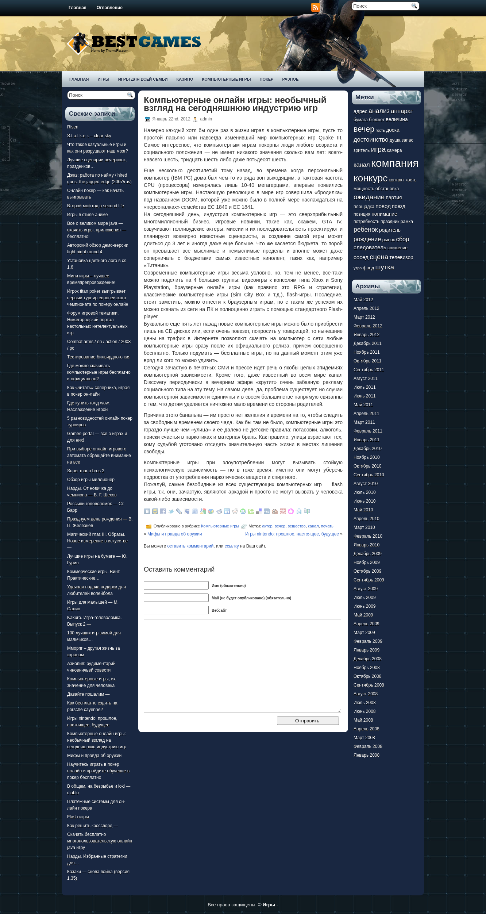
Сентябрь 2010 (369, 474)
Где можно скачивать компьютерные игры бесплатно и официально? (99, 372)
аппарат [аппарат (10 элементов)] (402, 111)
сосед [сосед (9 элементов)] (361, 257)
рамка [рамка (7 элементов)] (407, 221)
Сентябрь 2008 (369, 685)
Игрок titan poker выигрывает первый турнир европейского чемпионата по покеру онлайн (97, 298)
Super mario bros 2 (85, 470)
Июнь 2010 (365, 501)
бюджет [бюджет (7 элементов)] (377, 119)
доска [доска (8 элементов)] (392, 130)
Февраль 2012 (368, 326)
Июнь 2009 (365, 606)
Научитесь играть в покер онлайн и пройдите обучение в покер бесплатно (98, 771)
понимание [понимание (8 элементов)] (384, 214)
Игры (103, 79)
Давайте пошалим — (88, 694)
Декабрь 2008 (368, 658)
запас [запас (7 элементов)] (407, 140)
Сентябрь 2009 (369, 580)
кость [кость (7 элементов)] (410, 180)
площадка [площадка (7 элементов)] (364, 206)
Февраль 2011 (368, 431)
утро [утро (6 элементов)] (358, 268)
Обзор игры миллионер (91, 479)
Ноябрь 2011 (367, 352)
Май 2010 (363, 509)
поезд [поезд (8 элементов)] (398, 206)
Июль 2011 (365, 387)
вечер (280, 526)
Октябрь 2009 (368, 571)
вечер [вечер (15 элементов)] (364, 129)
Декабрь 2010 (368, 448)
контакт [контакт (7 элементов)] (396, 180)
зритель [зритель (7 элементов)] (362, 150)
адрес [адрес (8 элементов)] (360, 111)
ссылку (232, 546)
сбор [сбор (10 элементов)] (402, 239)
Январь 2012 (366, 334)
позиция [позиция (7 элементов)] (362, 214)
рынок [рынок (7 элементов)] (388, 239)
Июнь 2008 (365, 711)
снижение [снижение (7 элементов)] (397, 247)
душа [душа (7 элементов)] (395, 140)
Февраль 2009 (368, 641)
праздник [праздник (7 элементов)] (390, 221)
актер (267, 526)
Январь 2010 (366, 545)
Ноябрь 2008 (367, 667)
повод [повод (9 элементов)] (383, 206)
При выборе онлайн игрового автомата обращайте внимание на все (99, 455)
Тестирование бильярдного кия (99, 357)
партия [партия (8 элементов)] (394, 197)
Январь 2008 (366, 755)
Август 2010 (366, 483)
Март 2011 (364, 422)
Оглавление (110, 7)
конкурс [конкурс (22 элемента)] (370, 178)
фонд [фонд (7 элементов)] (368, 267)
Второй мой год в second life (95, 205)
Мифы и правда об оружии (94, 755)
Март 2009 (364, 632)
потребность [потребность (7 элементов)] (366, 221)
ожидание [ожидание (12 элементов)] (369, 197)
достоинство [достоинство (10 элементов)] (371, 139)
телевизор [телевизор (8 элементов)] (401, 257)
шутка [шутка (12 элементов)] (384, 267)
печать (327, 526)
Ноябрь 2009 (367, 562)
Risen (72, 127)
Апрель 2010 (366, 518)
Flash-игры (78, 816)
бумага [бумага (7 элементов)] (361, 119)
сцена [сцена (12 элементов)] (379, 257)
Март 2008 (364, 737)
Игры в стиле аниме (87, 214)
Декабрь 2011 (368, 343)
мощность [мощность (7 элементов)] (364, 188)
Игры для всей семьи (143, 79)
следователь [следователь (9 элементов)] (370, 247)
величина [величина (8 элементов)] (397, 119)
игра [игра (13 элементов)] (378, 149)
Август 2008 (366, 693)
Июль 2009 (365, 597)
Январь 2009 (366, 650)
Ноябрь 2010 (367, 457)
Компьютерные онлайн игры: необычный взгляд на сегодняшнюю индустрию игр (96, 740)
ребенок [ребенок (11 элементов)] (366, 229)
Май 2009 (363, 615)
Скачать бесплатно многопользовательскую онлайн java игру (99, 841)
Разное (290, 79)
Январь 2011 (366, 439)
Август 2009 (366, 588)
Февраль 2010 (368, 536)
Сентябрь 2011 (369, 369)
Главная (77, 7)
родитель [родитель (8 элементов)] (390, 230)
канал (313, 526)
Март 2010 (364, 527)
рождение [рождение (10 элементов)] (367, 239)
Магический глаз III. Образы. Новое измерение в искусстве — (97, 541)
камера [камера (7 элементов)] (394, 150)
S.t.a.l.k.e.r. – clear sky (89, 135)
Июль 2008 (365, 702)
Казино (184, 79)
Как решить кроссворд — (92, 825)
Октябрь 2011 (368, 361)
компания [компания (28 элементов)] (394, 163)
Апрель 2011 (366, 413)
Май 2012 (363, 299)
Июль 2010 (365, 492)
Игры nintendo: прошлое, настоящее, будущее (292, 534)
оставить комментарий (190, 546)
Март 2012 (364, 317)
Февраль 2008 (368, 746)
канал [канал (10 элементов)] (362, 164)
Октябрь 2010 (368, 466)
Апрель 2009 (366, 623)
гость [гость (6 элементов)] (380, 130)
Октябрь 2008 (368, 676)
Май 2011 (363, 404)
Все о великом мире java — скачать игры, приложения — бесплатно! (96, 230)
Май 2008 (363, 720)
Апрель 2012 (366, 308)
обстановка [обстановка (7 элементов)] (387, 188)
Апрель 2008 (366, 728)
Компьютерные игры (226, 79)
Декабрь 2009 (368, 553)
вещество (296, 526)
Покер (267, 79)
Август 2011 (366, 378)
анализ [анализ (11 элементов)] (379, 111)
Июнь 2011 (365, 396)
